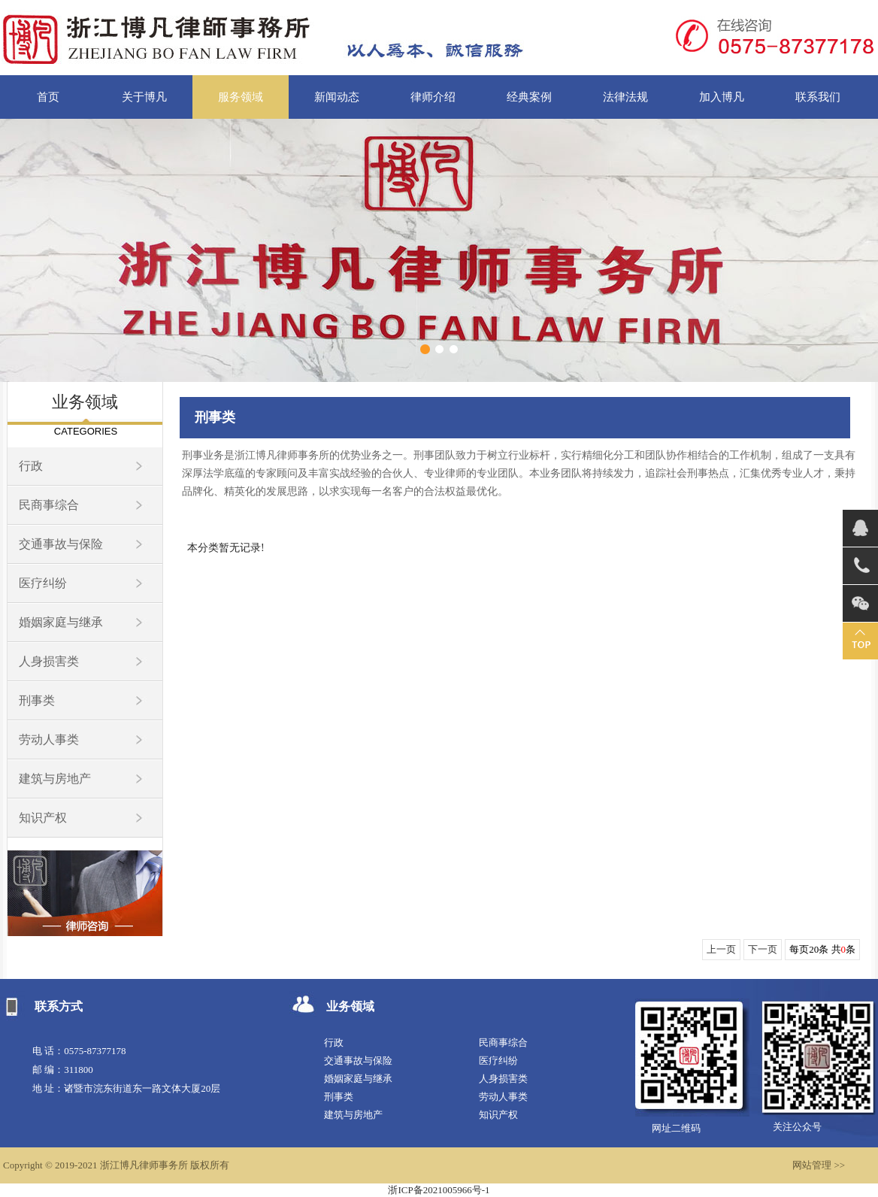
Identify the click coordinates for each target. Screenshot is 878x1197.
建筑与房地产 (55, 778)
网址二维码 (676, 1128)
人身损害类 (49, 661)
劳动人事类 (49, 739)
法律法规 (625, 97)
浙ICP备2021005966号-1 (438, 1189)
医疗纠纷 (43, 583)
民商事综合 (49, 504)
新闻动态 (336, 97)
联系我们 (817, 97)
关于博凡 (144, 97)
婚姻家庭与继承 (61, 622)
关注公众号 (797, 1126)
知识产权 (43, 817)
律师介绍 (433, 97)
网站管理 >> (818, 1165)
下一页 (762, 949)
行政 (31, 465)
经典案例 (529, 97)
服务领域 (240, 97)
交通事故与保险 (61, 544)
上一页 (721, 949)
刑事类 (37, 700)
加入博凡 (721, 97)
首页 (48, 97)
